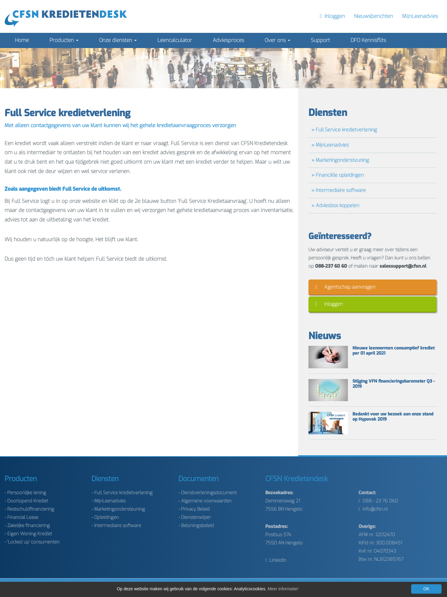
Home (22, 40)
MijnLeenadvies (420, 16)
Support (320, 40)
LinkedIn (275, 560)
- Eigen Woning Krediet (28, 534)
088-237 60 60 (331, 266)
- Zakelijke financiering (27, 525)
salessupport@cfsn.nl (403, 266)
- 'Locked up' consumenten (32, 542)
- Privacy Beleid (194, 509)
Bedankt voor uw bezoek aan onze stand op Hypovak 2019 (392, 417)
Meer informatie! (283, 588)
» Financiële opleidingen (337, 175)
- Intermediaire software (116, 525)
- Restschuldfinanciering (29, 509)
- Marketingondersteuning (118, 509)
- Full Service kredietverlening (122, 493)
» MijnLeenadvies (330, 145)
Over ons (277, 40)
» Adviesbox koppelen (335, 205)
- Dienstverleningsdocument (207, 493)
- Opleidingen (105, 517)
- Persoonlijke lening (25, 493)
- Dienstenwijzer (194, 517)
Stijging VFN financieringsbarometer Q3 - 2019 (393, 384)
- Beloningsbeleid (196, 525)
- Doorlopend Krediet (26, 501)
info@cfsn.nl (373, 509)
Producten (64, 40)
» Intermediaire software (338, 190)
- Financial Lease (21, 517)
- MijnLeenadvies (108, 501)
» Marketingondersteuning (340, 160)
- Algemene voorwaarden (205, 501)
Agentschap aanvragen (345, 287)
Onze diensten (118, 40)
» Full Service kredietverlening (344, 130)
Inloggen (329, 304)
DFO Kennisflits (368, 40)
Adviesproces (228, 40)
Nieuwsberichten (373, 16)
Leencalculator (174, 40)
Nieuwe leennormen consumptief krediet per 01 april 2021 (393, 351)
